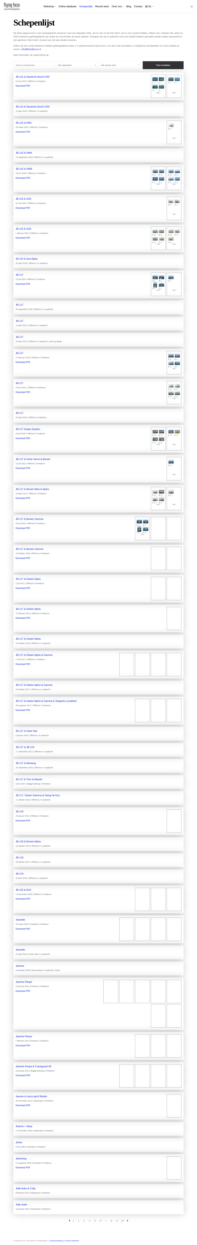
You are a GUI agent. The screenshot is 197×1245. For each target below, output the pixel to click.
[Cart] (191, 6)
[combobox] (77, 65)
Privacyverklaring (56, 1241)
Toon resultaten (163, 65)
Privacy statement (72, 1241)
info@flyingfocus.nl (31, 49)
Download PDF (23, 86)
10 (122, 1221)
